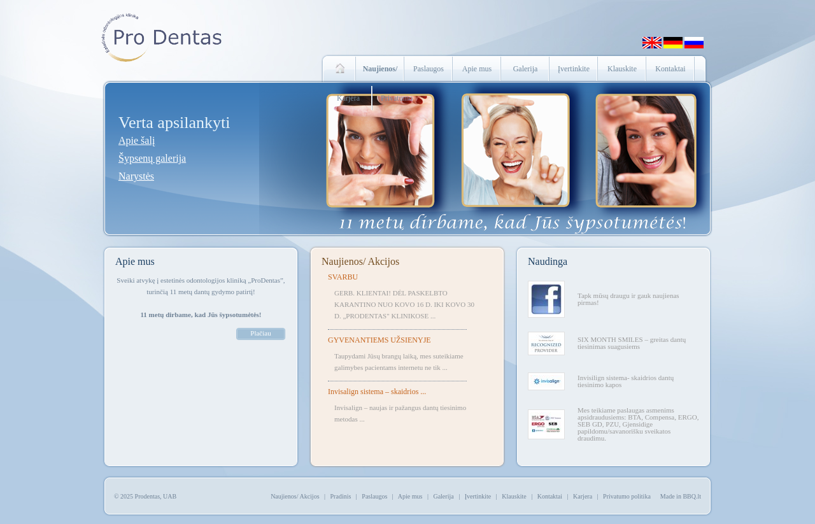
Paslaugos (428, 68)
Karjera (348, 98)
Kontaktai (670, 68)
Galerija (525, 68)
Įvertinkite (574, 68)
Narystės (136, 176)
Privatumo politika (627, 496)
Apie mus (477, 68)
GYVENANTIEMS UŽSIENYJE (379, 340)
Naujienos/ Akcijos (360, 261)
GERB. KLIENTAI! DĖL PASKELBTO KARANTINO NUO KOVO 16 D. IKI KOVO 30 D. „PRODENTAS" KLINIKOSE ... (404, 304)
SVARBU (343, 277)
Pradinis (340, 496)
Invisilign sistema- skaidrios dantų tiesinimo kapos (626, 381)
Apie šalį (136, 140)
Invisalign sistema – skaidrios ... (377, 391)
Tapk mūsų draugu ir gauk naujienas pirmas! (628, 299)
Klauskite (622, 68)
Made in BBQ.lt (680, 496)
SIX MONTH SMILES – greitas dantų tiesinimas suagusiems (632, 343)
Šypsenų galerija (152, 158)
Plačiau (260, 333)
